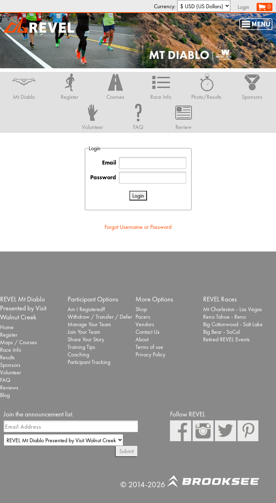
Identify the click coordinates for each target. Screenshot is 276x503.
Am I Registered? (86, 309)
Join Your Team (84, 332)
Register (9, 334)
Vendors (144, 324)
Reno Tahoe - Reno (224, 316)
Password (103, 177)
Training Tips (81, 347)
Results (7, 357)
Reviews (9, 387)
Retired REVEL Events (226, 339)
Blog (5, 395)
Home (7, 327)
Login (243, 7)
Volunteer (10, 372)
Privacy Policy (150, 354)
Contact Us (147, 332)
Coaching (78, 354)
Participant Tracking (89, 362)
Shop (141, 309)
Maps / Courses (18, 342)
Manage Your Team (89, 324)
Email (109, 162)
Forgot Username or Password (138, 227)
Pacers (142, 316)
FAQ (5, 380)
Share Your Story (86, 339)
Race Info (10, 350)
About (141, 339)
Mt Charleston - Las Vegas (232, 309)
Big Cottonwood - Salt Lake (233, 324)
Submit (126, 451)
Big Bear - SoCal (221, 332)
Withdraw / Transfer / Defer (100, 316)
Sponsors (10, 365)
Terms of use (149, 347)
